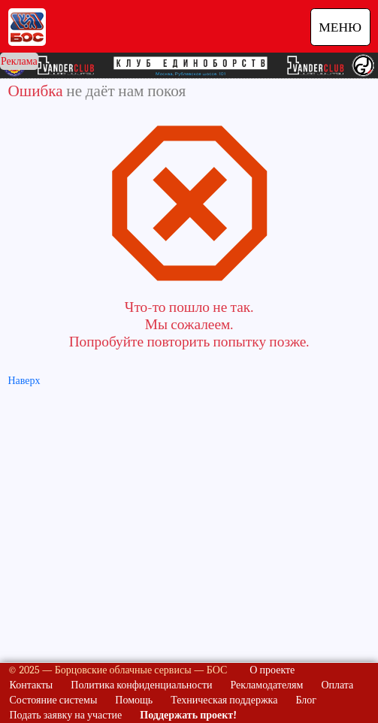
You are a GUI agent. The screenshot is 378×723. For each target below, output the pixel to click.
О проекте (272, 670)
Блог (305, 700)
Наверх (24, 380)
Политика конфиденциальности (141, 685)
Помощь (134, 700)
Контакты (31, 685)
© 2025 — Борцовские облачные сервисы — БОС (118, 670)
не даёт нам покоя (126, 91)
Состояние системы (54, 700)
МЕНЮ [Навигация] (340, 27)
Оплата (337, 685)
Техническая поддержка (224, 700)
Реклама (19, 61)
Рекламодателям (267, 685)
